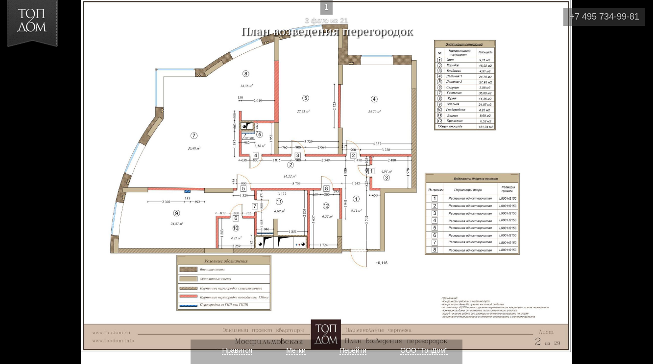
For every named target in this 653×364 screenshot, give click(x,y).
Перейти (352, 350)
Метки (296, 350)
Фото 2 (18, 182)
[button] (43, 64)
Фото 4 (634, 182)
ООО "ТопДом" (423, 350)
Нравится (237, 350)
